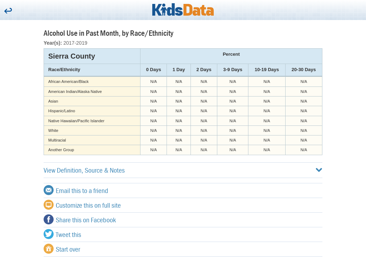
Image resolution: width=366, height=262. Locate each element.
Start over (62, 249)
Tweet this (62, 234)
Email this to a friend (76, 190)
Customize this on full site (82, 205)
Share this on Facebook (80, 219)
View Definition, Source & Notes (183, 169)
